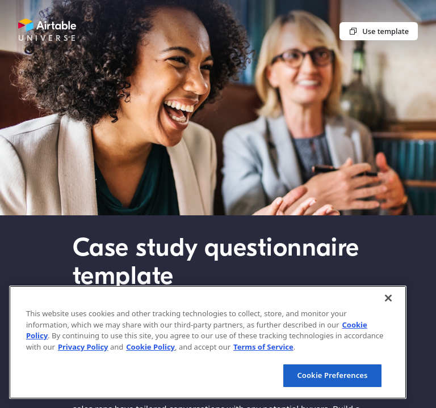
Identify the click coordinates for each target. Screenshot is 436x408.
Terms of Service (263, 347)
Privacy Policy (83, 347)
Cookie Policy (150, 347)
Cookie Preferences (332, 375)
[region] (207, 342)
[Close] (388, 298)
